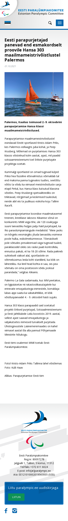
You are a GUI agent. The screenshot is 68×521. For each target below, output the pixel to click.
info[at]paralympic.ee (38, 470)
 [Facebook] (6, 511)
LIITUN (16, 497)
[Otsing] (49, 23)
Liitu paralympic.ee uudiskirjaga (33, 488)
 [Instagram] (14, 511)
